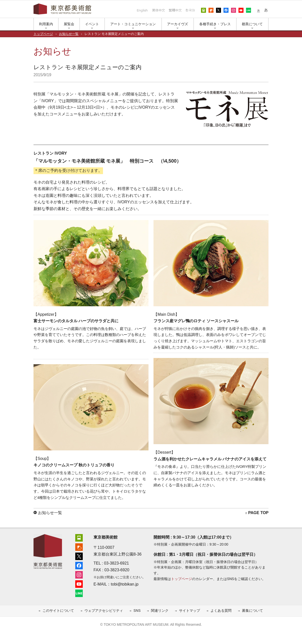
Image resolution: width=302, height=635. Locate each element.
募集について (252, 611)
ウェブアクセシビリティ (103, 611)
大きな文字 (266, 10)
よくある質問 (221, 611)
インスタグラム (233, 10)
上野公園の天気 (211, 10)
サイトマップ (189, 611)
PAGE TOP (258, 513)
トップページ (43, 34)
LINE (248, 10)
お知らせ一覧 (68, 34)
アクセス (203, 10)
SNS (137, 611)
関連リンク (159, 611)
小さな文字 (258, 10)
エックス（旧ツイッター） (218, 10)
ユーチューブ (241, 10)
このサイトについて (58, 611)
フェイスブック (226, 10)
